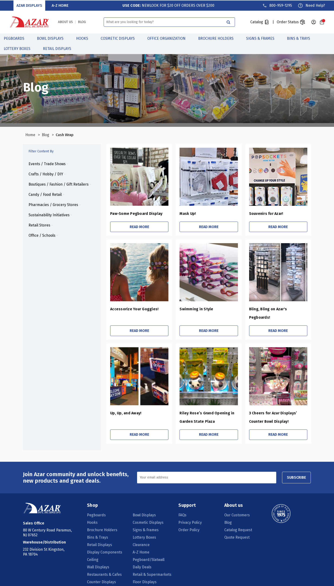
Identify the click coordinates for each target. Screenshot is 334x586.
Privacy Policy (190, 514)
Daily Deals (142, 559)
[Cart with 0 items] (322, 21)
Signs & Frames (262, 38)
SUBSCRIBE (295, 469)
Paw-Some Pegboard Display (128, 214)
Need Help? (315, 5)
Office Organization (169, 38)
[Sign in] (313, 21)
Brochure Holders (218, 38)
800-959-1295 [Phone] (280, 5)
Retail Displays (59, 48)
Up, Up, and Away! (117, 405)
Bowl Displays (53, 38)
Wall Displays (98, 559)
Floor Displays (145, 574)
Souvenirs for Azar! (263, 214)
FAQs (183, 507)
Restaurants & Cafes (104, 566)
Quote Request (236, 529)
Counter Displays (101, 574)
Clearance (141, 536)
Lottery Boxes (19, 48)
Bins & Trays (301, 38)
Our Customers (237, 507)
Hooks (84, 38)
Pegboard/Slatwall (149, 551)
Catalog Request (238, 522)
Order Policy (189, 522)
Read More (132, 227)
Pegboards (16, 38)
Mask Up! (182, 214)
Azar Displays (29, 5)
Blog (227, 514)
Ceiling (93, 551)
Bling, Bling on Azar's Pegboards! (276, 309)
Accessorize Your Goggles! (126, 309)
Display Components (104, 544)
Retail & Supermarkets (152, 566)
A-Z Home (60, 5)
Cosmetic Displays (120, 38)
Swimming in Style (191, 309)
